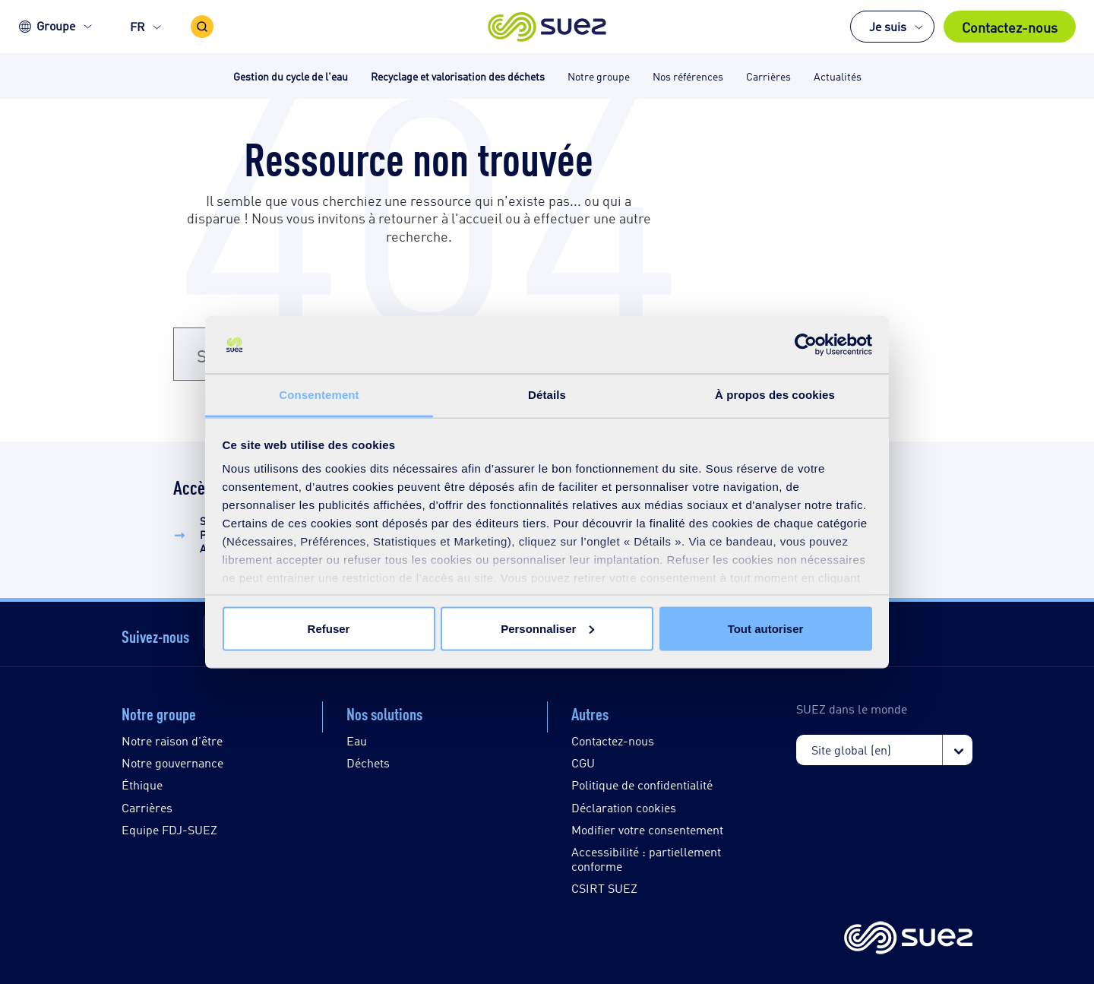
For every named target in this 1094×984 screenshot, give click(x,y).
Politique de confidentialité (642, 785)
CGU (583, 762)
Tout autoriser (766, 628)
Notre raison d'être (172, 740)
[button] (547, 26)
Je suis (887, 26)
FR (137, 26)
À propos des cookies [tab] (775, 394)
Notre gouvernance (172, 762)
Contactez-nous (1010, 26)
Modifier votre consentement (647, 829)
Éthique (142, 785)
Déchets (368, 762)
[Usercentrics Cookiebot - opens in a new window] (805, 345)
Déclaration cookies (623, 807)
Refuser (329, 628)
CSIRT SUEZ (604, 888)
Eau (356, 740)
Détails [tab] (547, 394)
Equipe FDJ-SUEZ (169, 829)
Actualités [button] (838, 75)
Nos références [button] (688, 75)
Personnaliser (547, 628)
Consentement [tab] (319, 394)
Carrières (147, 807)
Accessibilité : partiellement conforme (646, 858)
